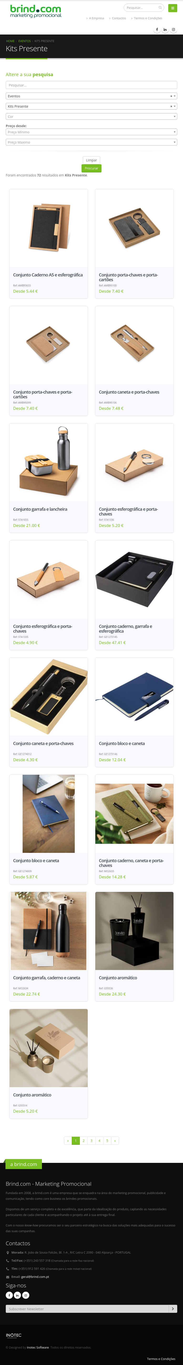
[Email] (87, 1309)
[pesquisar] (160, 7)
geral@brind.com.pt (35, 1277)
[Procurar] (144, 8)
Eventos (24, 41)
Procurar (91, 168)
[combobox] (91, 96)
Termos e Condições (146, 18)
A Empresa (95, 18)
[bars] (172, 8)
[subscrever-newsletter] (173, 1309)
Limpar (91, 160)
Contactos (117, 18)
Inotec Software (38, 1347)
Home (10, 41)
